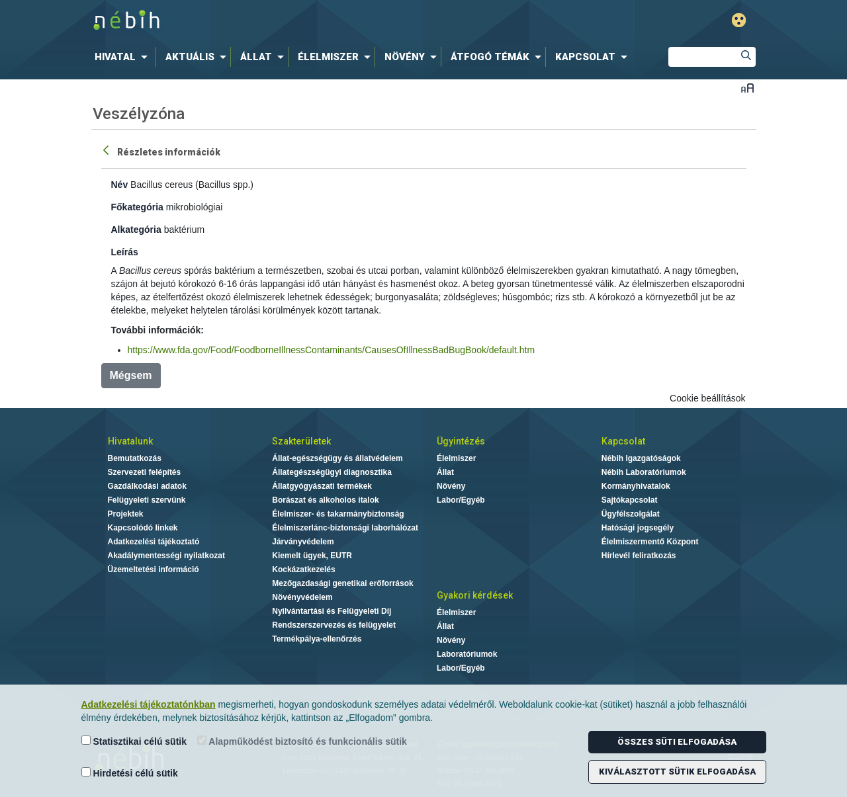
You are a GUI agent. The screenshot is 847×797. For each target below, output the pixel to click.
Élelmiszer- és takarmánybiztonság (338, 514)
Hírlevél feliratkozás (639, 555)
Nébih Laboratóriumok (644, 472)
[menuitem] (123, 57)
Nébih (282, 21)
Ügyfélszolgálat (631, 514)
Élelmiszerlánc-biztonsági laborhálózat (345, 527)
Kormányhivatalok (636, 486)
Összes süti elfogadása (676, 742)
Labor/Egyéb (461, 500)
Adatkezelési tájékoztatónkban (148, 704)
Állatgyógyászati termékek (322, 486)
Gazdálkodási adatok (147, 486)
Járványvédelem (303, 541)
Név (119, 184)
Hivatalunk (130, 441)
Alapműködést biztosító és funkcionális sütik (302, 741)
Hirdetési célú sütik (129, 772)
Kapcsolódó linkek (143, 527)
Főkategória (137, 207)
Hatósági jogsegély (638, 527)
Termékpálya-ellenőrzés (316, 639)
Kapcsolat (623, 441)
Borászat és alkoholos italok (325, 500)
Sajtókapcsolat (630, 500)
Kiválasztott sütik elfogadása (677, 771)
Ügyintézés (461, 441)
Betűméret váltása (747, 87)
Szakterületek (301, 441)
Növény (451, 486)
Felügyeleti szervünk (147, 500)
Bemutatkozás (134, 458)
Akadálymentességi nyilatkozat (166, 555)
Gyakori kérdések (475, 595)
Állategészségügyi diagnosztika (332, 472)
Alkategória (136, 229)
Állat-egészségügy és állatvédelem (337, 458)
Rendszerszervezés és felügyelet (334, 625)
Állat (445, 472)
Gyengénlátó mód (739, 20)
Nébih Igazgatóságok (641, 458)
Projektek (126, 514)
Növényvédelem (302, 597)
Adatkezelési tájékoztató (154, 541)
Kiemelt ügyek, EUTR (312, 555)
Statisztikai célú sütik (134, 741)
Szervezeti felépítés (144, 472)
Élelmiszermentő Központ (650, 541)
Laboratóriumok (467, 654)
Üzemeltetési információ (153, 569)
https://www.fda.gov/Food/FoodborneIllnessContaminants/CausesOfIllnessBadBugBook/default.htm (331, 350)
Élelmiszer (456, 458)
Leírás (124, 252)
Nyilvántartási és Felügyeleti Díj (331, 611)
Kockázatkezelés (303, 569)
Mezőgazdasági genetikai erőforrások (342, 583)
